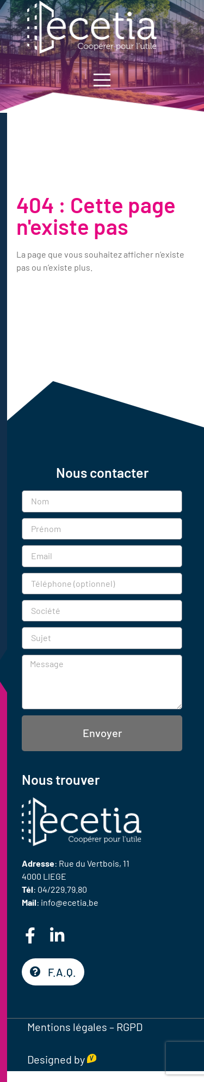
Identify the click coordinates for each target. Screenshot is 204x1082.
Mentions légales (67, 1026)
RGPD (129, 1026)
